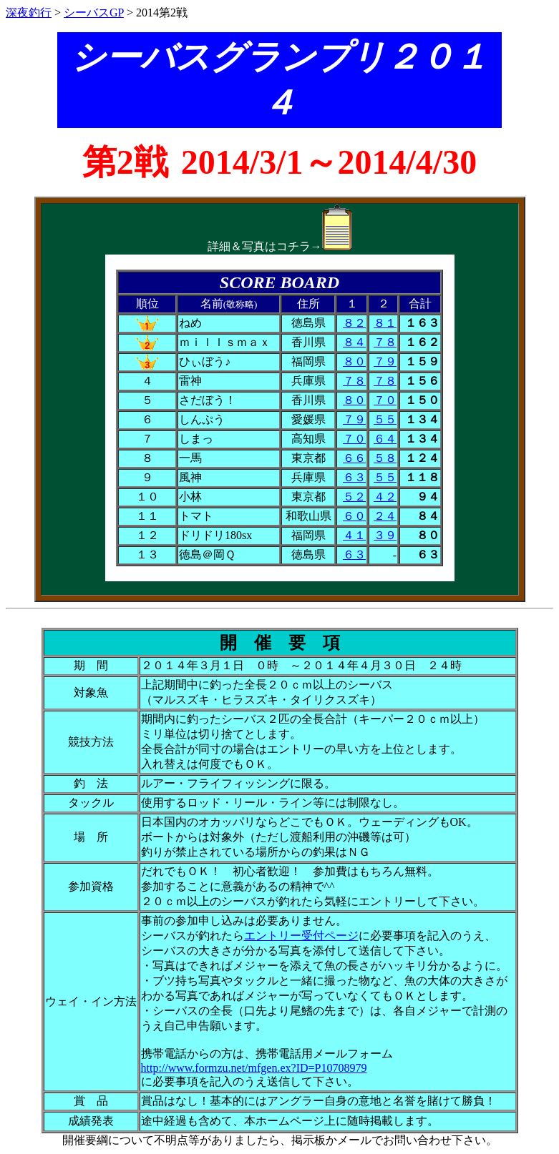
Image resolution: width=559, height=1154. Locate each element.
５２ (354, 496)
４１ (354, 535)
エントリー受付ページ (301, 935)
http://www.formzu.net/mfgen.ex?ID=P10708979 (254, 1068)
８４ (354, 342)
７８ (385, 342)
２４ (385, 516)
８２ (354, 323)
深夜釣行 (29, 12)
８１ (385, 323)
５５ (385, 419)
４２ (385, 496)
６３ (354, 477)
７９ (385, 361)
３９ (385, 535)
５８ (385, 458)
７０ (385, 400)
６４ (385, 439)
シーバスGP (94, 12)
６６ (354, 458)
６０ (354, 516)
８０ (354, 361)
